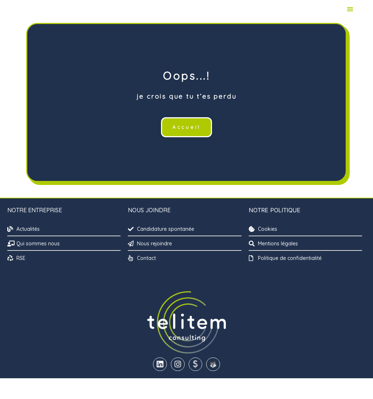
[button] (350, 19)
